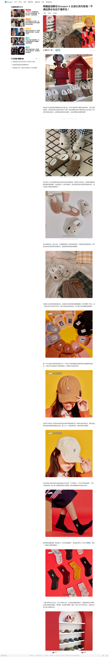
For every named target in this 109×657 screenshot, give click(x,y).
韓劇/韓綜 (30, 2)
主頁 (15, 2)
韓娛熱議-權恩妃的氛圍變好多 (21, 64)
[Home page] (8, 2)
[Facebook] (103, 655)
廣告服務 (51, 655)
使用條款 (31, 655)
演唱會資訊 (49, 2)
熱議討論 (37, 2)
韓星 (25, 2)
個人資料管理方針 (38, 655)
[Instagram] (107, 655)
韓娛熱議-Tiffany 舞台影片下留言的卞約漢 (24, 61)
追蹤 (57, 50)
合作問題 (46, 655)
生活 (43, 2)
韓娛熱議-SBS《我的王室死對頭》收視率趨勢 (25, 67)
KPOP (20, 2)
